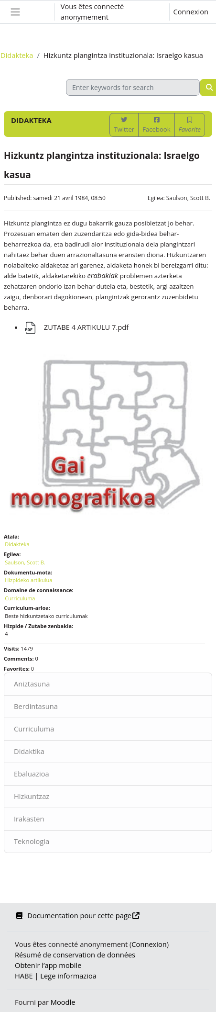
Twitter (124, 125)
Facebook (156, 125)
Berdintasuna (36, 706)
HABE (24, 975)
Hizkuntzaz (31, 796)
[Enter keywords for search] (133, 87)
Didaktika (29, 751)
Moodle (63, 1002)
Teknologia (31, 841)
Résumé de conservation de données (75, 954)
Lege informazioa (68, 975)
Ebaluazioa (31, 773)
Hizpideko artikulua (28, 580)
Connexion (190, 11)
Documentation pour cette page (77, 915)
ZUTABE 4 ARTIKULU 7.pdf (76, 327)
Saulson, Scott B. (188, 198)
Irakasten (29, 818)
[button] (37, 11)
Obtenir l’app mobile (48, 965)
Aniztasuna (32, 683)
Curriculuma (34, 728)
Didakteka (16, 55)
